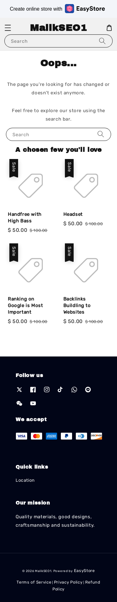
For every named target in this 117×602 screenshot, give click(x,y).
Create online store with (57, 8)
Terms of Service (34, 582)
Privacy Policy (68, 582)
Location (25, 480)
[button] (8, 28)
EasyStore (84, 570)
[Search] (102, 41)
